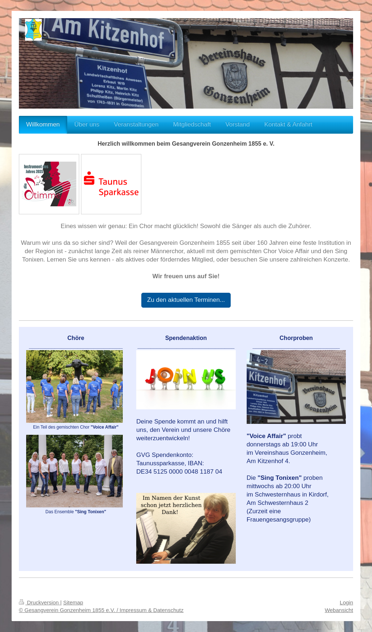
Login (346, 602)
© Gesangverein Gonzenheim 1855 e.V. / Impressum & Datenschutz (101, 610)
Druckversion (39, 602)
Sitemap (73, 602)
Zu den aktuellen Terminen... (186, 299)
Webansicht (339, 610)
